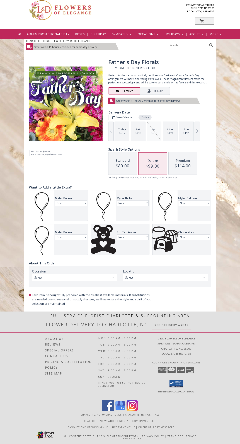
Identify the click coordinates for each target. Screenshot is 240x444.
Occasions (148, 34)
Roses (80, 34)
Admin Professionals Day (48, 34)
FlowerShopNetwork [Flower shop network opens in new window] (123, 436)
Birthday (98, 34)
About (196, 34)
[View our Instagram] (132, 410)
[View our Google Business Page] (120, 410)
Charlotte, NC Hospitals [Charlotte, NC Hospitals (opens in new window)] (142, 414)
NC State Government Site (137, 421)
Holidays (174, 34)
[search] (211, 45)
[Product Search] (188, 45)
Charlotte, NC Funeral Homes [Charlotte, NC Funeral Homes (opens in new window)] (101, 414)
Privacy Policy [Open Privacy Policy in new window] (153, 436)
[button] (204, 21)
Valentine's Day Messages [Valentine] (156, 427)
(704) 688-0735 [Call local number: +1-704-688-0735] (205, 11)
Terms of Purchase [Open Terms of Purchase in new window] (182, 436)
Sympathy (122, 34)
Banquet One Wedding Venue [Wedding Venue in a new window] (88, 427)
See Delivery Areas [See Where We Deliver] (171, 325)
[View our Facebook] (108, 410)
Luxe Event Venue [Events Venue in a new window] (123, 427)
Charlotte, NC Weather (100, 421)
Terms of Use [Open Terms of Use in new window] (131, 438)
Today (145, 117)
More (216, 34)
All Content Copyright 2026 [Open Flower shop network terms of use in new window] (85, 436)
